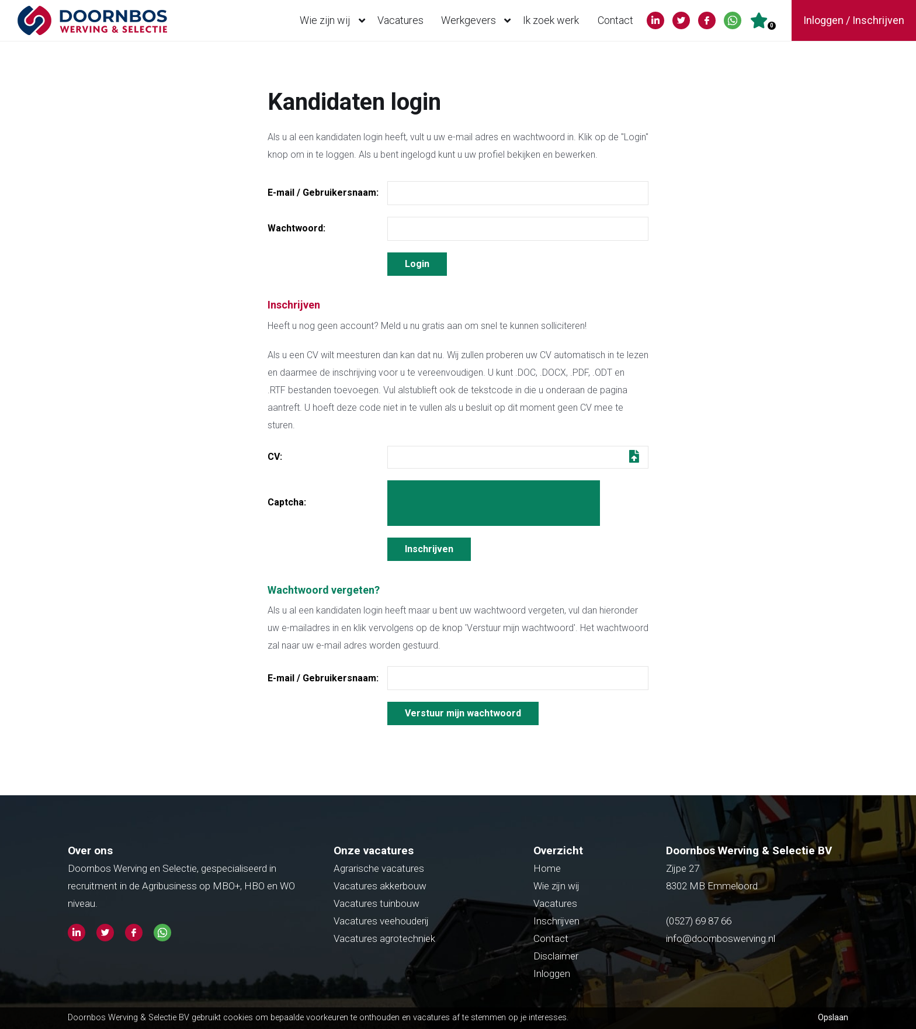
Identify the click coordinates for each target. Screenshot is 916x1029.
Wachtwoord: (296, 228)
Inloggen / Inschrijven (853, 20)
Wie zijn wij (335, 20)
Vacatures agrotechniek (384, 938)
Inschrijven (556, 921)
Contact (615, 20)
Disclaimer (555, 956)
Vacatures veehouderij (381, 921)
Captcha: (287, 502)
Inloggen (551, 973)
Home (547, 868)
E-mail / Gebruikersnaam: (323, 193)
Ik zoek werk (551, 20)
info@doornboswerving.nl (720, 938)
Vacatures (400, 20)
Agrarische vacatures (379, 868)
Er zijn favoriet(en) (772, 26)
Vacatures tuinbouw (376, 903)
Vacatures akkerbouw (380, 886)
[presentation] (493, 503)
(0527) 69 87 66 (700, 921)
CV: (275, 457)
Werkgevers (478, 20)
